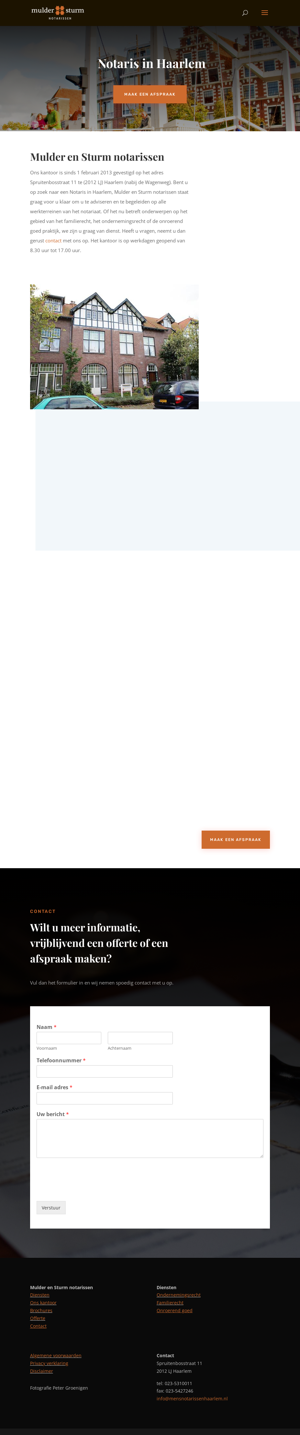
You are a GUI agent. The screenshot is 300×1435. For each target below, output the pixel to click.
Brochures (41, 1310)
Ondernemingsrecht (179, 1295)
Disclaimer (41, 1371)
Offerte (37, 1318)
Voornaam (47, 1048)
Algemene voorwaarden (56, 1355)
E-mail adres (54, 1087)
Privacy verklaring (49, 1363)
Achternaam (119, 1048)
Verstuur (51, 1208)
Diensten (40, 1295)
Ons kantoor (43, 1303)
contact (54, 240)
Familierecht (170, 1303)
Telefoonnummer (61, 1060)
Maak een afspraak (150, 94)
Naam (47, 1027)
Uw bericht (53, 1114)
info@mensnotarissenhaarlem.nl (192, 1398)
